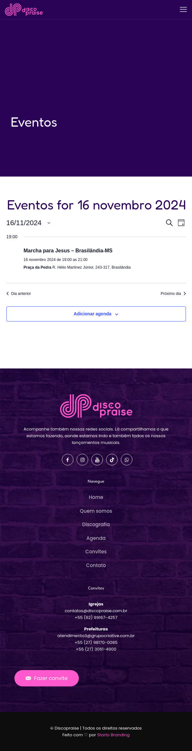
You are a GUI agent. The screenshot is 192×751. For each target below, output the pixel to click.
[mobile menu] (183, 9)
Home (96, 497)
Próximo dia (173, 293)
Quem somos (96, 511)
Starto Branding (113, 735)
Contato (96, 565)
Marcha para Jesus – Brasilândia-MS (68, 250)
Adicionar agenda (92, 313)
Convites (95, 551)
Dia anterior (18, 293)
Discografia (96, 524)
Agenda (96, 538)
